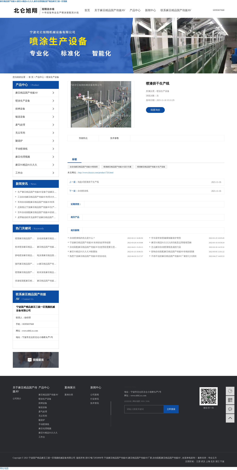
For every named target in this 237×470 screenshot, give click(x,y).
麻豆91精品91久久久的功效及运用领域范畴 (171, 242)
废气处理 (20, 124)
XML (148, 401)
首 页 (31, 77)
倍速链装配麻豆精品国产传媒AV (25, 281)
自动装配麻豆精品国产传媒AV (167, 458)
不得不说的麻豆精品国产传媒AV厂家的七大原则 (173, 256)
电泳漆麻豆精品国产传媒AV (47, 255)
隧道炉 (19, 140)
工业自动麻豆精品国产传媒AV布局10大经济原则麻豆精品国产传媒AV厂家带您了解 (37, 197)
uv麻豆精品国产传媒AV (47, 264)
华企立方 (212, 458)
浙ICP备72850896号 (94, 458)
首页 (87, 10)
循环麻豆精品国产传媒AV (25, 264)
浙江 (217, 461)
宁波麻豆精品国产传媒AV (116, 458)
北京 (213, 461)
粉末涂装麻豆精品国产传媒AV (47, 272)
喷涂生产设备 (52, 77)
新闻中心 (150, 10)
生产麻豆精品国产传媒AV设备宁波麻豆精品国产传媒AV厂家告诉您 (37, 192)
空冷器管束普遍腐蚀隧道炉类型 (166, 238)
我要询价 (155, 110)
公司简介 (17, 398)
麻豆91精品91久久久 (26, 164)
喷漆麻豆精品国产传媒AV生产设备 (151, 167)
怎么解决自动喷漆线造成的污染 (166, 247)
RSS (142, 401)
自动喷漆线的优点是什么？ (82, 238)
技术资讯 (94, 403)
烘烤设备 (20, 108)
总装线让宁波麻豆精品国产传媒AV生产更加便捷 (37, 207)
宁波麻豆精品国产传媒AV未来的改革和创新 (90, 242)
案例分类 (69, 395)
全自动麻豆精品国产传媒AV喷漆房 (84, 167)
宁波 (222, 461)
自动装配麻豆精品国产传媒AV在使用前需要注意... (93, 247)
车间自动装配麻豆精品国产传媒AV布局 (35, 202)
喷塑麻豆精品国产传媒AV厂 (25, 238)
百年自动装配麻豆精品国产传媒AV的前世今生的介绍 (37, 212)
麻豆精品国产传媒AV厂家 (140, 458)
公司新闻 (94, 395)
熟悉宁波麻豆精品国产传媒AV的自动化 (88, 256)
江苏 (198, 461)
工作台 (19, 172)
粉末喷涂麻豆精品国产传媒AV (25, 247)
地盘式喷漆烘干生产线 (88, 182)
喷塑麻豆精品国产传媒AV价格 (25, 272)
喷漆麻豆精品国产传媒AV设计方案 (117, 167)
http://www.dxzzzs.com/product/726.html (95, 172)
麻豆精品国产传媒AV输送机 (47, 247)
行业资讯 (94, 399)
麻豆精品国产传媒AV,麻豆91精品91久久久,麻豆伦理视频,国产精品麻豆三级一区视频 (33, 1)
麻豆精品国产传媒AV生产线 (47, 281)
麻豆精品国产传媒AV (26, 92)
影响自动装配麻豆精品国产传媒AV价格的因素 (172, 251)
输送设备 (20, 116)
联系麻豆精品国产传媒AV (176, 10)
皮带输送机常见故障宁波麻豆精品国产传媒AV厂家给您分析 (37, 217)
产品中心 (135, 10)
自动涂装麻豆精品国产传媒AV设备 (47, 238)
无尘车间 (20, 132)
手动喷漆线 (21, 148)
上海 (208, 461)
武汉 (203, 461)
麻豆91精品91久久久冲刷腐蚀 (83, 251)
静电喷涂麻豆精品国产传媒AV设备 (25, 255)
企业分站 (127, 401)
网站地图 (136, 401)
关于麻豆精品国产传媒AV (109, 10)
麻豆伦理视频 (22, 156)
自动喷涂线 (83, 191)
